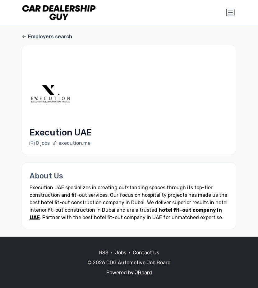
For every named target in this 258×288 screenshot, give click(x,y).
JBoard (143, 280)
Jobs (120, 260)
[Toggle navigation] (230, 12)
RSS (103, 260)
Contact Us (146, 260)
